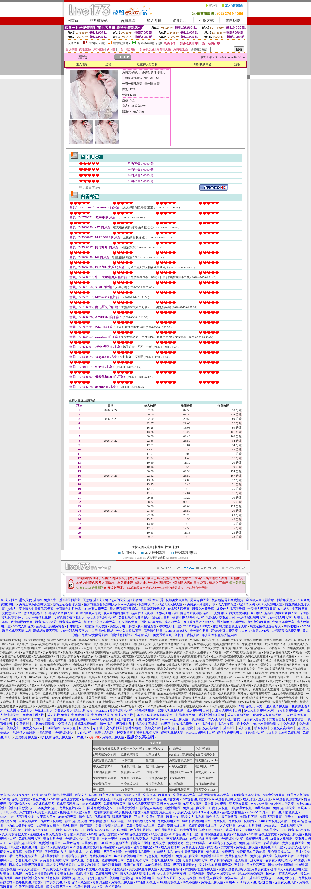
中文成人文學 (210, 648)
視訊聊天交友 (142, 644)
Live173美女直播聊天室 (158, 648)
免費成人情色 (26, 685)
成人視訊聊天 (102, 644)
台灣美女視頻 (120, 652)
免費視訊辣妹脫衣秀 (106, 749)
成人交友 (275, 681)
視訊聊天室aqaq (156, 766)
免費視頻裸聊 (163, 652)
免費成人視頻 (169, 677)
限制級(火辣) (97, 43)
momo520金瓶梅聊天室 (172, 693)
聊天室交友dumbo (206, 760)
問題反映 (232, 21)
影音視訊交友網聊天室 (16, 656)
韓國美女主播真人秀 (277, 652)
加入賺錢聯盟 (156, 553)
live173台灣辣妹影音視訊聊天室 (192, 681)
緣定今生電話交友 (199, 644)
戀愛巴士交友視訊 (132, 749)
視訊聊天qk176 (204, 766)
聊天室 (150, 760)
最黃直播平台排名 (25, 664)
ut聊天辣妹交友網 (104, 754)
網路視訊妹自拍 (156, 557)
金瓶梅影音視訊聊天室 (71, 706)
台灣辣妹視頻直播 (282, 656)
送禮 (108, 64)
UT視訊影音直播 (294, 681)
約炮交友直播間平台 (128, 648)
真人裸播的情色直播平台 (169, 644)
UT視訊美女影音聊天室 (246, 652)
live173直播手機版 (259, 660)
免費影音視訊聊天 (104, 760)
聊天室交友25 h (103, 766)
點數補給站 (99, 21)
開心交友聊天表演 (142, 664)
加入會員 (154, 21)
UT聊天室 (175, 749)
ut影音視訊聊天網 (165, 702)
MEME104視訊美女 (202, 640)
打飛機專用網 (103, 648)
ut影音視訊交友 (205, 754)
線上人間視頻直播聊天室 (227, 656)
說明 (237, 64)
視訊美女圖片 (119, 640)
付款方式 (206, 21)
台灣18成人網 (129, 783)
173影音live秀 (276, 648)
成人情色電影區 (254, 648)
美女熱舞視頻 (51, 652)
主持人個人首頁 (142, 547)
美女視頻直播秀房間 (271, 669)
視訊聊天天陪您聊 (80, 648)
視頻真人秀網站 (73, 652)
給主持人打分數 (147, 64)
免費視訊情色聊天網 (219, 677)
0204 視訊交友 (155, 749)
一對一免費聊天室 (148, 660)
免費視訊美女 (102, 783)
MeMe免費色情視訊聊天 (118, 660)
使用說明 (180, 21)
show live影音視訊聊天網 (220, 702)
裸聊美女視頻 (296, 648)
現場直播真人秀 (298, 644)
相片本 (159, 547)
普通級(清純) (146, 43)
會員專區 (128, 21)
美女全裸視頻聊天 (192, 677)
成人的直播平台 (275, 644)
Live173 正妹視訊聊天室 (20, 681)
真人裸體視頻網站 (97, 652)
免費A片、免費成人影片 (75, 685)
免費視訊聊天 (158, 640)
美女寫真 (99, 789)
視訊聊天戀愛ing (11, 640)
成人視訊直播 (57, 660)
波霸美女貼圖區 (235, 660)
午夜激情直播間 (252, 644)
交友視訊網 (202, 749)
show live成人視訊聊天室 (250, 677)
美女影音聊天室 (279, 677)
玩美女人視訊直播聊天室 (85, 660)
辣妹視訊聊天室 (232, 648)
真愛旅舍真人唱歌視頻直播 (119, 681)
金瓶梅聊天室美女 (55, 648)
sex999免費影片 (47, 685)
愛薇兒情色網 (253, 640)
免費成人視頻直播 (256, 656)
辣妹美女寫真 (154, 783)
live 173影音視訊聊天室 (154, 681)
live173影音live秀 (131, 706)
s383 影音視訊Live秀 (110, 702)
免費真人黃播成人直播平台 (191, 652)
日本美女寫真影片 (67, 656)
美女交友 (151, 789)
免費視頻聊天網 (141, 652)
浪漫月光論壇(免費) (285, 702)
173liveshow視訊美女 (228, 681)
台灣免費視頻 (31, 652)
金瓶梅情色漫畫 (205, 783)
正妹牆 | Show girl (157, 778)
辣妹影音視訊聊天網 (175, 660)
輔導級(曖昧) (121, 43)
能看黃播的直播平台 (226, 644)
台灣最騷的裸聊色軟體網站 (56, 681)
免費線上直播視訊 (255, 681)
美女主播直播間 (43, 656)
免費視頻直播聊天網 (195, 656)
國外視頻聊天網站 (177, 685)
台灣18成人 (153, 754)
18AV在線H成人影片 (297, 640)
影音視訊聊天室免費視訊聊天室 (20, 648)
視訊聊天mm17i (131, 772)
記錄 (176, 547)
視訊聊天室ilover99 (181, 772)
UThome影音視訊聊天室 (55, 664)
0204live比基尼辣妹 (181, 754)
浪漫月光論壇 (65, 702)
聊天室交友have (205, 789)
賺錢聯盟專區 (186, 553)
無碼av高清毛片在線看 (61, 640)
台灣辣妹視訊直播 (122, 656)
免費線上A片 (27, 706)
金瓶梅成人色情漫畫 (33, 660)
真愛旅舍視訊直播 (87, 681)
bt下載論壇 (176, 783)
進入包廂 (82, 64)
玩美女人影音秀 (146, 656)
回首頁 (72, 21)
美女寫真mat (177, 778)
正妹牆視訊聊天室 (104, 772)
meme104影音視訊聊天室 (207, 660)
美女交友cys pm (205, 772)
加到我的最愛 (202, 64)
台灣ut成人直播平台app (88, 664)
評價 (168, 547)
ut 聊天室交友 (178, 766)
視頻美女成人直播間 (95, 656)
